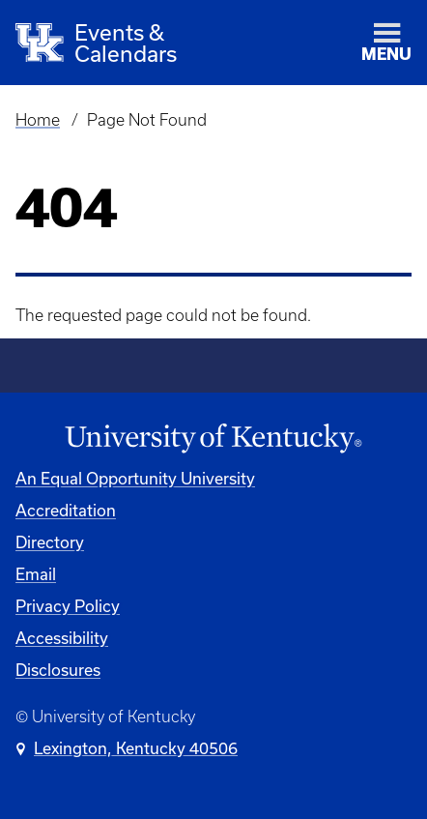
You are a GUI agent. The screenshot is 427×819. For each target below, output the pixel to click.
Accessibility (61, 638)
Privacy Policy (67, 606)
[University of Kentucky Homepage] (213, 439)
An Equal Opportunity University (135, 478)
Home (37, 120)
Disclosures (57, 669)
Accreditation (65, 510)
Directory (49, 542)
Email (35, 574)
